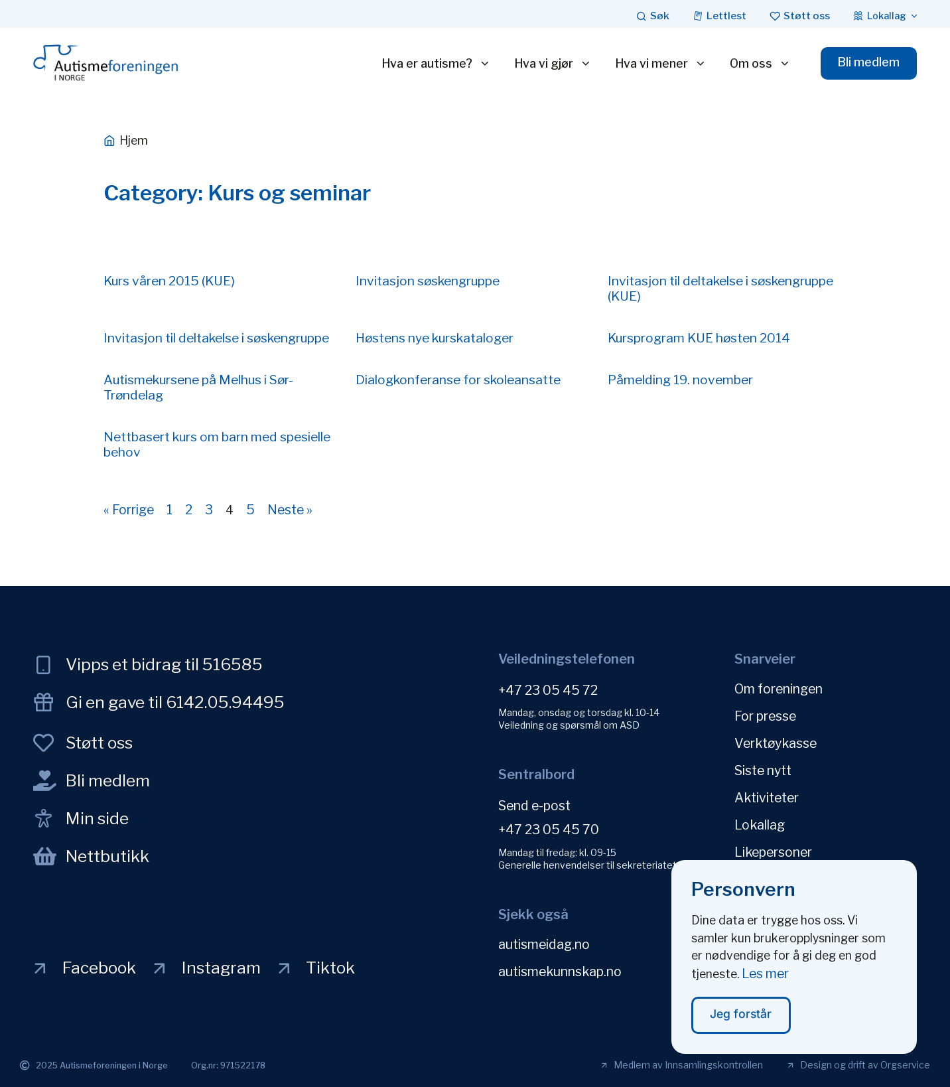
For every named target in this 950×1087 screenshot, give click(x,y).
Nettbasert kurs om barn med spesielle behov (216, 444)
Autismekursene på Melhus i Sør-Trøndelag (198, 387)
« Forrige (128, 510)
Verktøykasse (775, 743)
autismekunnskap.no (560, 971)
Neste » (289, 510)
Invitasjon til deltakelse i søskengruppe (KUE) (720, 288)
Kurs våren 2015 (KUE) (169, 281)
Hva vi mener (661, 63)
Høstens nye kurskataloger (434, 338)
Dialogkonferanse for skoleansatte (458, 380)
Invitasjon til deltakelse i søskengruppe (216, 338)
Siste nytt (762, 770)
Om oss (760, 63)
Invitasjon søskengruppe (428, 281)
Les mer (765, 981)
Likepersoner (773, 852)
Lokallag (759, 825)
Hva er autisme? (436, 63)
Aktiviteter (766, 798)
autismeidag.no (544, 944)
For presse (765, 716)
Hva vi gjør (553, 63)
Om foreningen (778, 689)
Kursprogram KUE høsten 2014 (699, 338)
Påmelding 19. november (680, 380)
